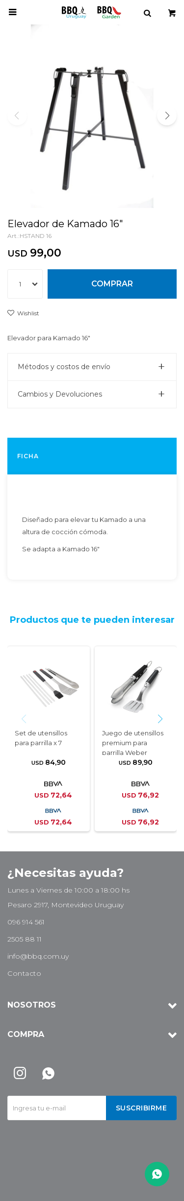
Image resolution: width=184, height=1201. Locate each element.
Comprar (112, 283)
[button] (167, 115)
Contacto (24, 973)
